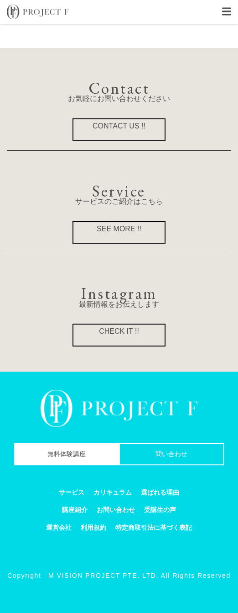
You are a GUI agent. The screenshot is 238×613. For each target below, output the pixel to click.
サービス (71, 492)
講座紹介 (75, 509)
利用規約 (93, 527)
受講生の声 (160, 509)
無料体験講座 (66, 454)
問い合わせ (171, 454)
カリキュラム (112, 492)
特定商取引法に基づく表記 (153, 527)
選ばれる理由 (160, 492)
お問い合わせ (116, 509)
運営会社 (59, 527)
